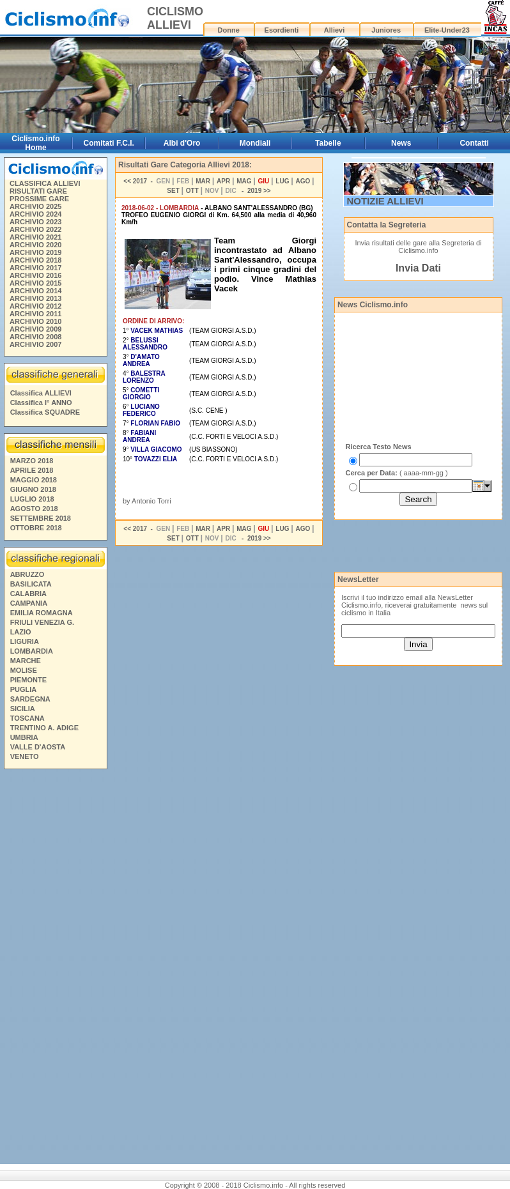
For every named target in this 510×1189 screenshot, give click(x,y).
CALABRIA (28, 593)
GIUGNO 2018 (33, 489)
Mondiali (255, 143)
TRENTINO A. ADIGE (44, 728)
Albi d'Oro (182, 143)
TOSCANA (27, 718)
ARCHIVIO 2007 (35, 344)
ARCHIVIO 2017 (35, 268)
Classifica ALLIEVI (41, 393)
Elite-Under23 (447, 30)
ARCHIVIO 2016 (35, 275)
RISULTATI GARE (38, 191)
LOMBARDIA (31, 651)
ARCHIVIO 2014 (35, 291)
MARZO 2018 (32, 460)
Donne (229, 30)
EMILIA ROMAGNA (41, 613)
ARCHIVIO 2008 (35, 337)
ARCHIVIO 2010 (35, 321)
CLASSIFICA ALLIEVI (45, 183)
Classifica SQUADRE (45, 412)
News (401, 143)
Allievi (334, 30)
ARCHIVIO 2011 (35, 314)
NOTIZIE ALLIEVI (385, 201)
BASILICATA (31, 584)
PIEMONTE (28, 680)
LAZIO (20, 632)
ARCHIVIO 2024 (35, 214)
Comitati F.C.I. (109, 143)
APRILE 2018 (32, 470)
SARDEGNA (30, 699)
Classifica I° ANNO (41, 402)
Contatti (474, 143)
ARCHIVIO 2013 (35, 298)
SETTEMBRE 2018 (40, 518)
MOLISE (23, 670)
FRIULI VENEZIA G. (42, 622)
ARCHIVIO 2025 (35, 206)
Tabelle (328, 143)
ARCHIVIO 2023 (35, 222)
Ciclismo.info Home (35, 143)
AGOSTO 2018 (34, 508)
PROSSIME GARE (39, 199)
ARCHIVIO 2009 (35, 329)
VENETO (24, 756)
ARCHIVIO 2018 (35, 260)
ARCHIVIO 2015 (35, 283)
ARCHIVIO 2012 (35, 306)
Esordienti (282, 30)
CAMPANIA (28, 603)
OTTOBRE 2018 (36, 528)
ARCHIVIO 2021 (35, 237)
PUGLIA (23, 689)
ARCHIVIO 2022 (35, 229)
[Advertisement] (55, 968)
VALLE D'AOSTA (38, 747)
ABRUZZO (27, 574)
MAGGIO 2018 (33, 480)
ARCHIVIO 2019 (35, 252)
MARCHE (25, 660)
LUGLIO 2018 (32, 499)
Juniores (386, 30)
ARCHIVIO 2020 (35, 245)
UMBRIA (24, 737)
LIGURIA (24, 641)
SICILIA (22, 708)
